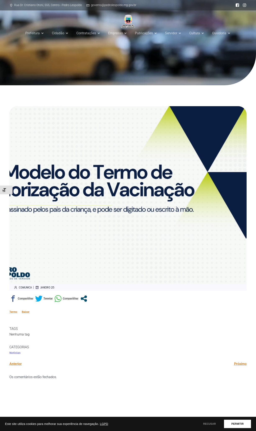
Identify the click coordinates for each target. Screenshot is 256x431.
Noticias (14, 352)
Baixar (25, 311)
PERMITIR (237, 423)
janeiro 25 (44, 287)
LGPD (104, 424)
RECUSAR (209, 423)
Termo (13, 311)
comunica (23, 287)
